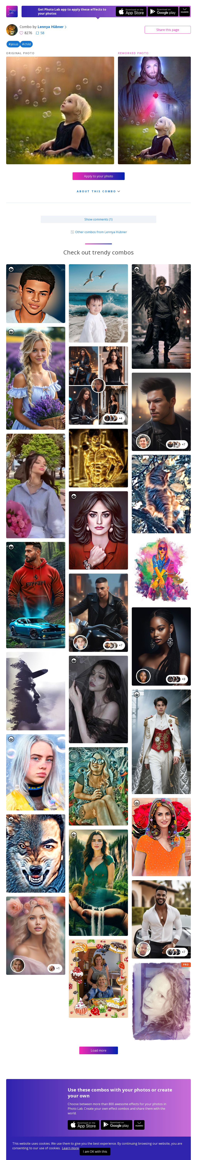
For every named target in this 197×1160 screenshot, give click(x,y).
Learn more (70, 1148)
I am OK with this (95, 1151)
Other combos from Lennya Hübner (98, 232)
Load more (98, 1050)
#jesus (13, 44)
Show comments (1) (98, 219)
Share (167, 30)
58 (40, 33)
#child (26, 44)
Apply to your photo (98, 176)
